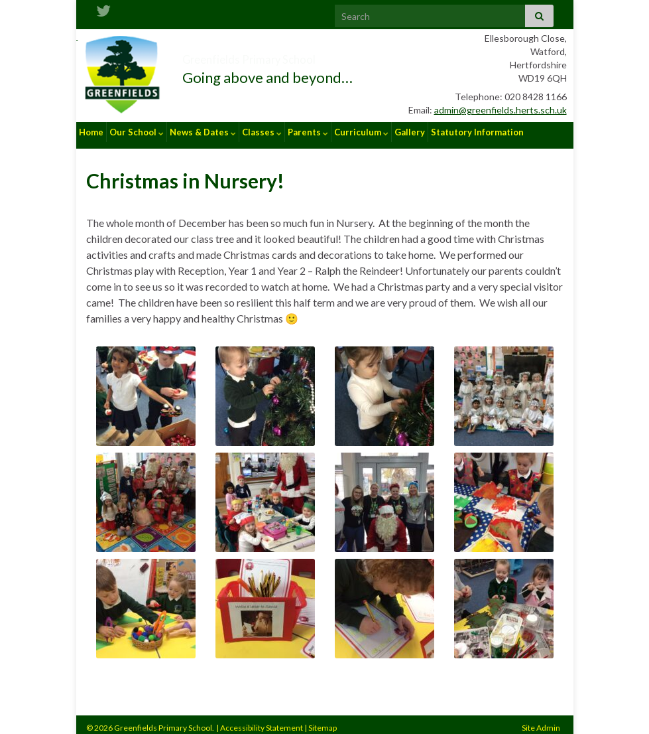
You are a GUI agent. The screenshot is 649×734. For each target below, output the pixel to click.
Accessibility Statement (261, 721)
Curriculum (361, 132)
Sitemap (322, 721)
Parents (308, 132)
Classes (262, 132)
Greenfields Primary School (298, 55)
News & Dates (203, 132)
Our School (136, 132)
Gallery (409, 132)
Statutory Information (477, 132)
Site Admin (541, 721)
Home (91, 132)
